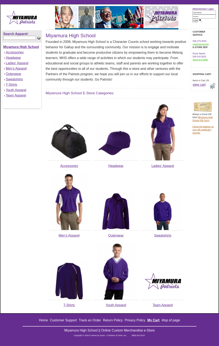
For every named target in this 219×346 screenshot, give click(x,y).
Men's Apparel (16, 68)
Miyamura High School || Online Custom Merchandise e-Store (109, 330)
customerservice (201, 44)
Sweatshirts (14, 79)
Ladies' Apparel (17, 63)
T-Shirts (11, 84)
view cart (199, 84)
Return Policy (113, 320)
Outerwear (13, 74)
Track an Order (90, 320)
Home (43, 320)
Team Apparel (16, 95)
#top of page (170, 320)
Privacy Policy (135, 320)
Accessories (15, 52)
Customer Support (63, 320)
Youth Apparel (16, 90)
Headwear (13, 57)
